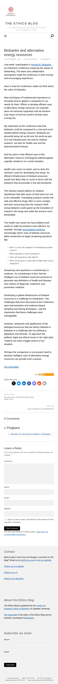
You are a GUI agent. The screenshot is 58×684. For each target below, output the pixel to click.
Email (7, 488)
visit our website (44, 551)
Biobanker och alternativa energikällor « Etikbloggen (32, 424)
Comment (8, 452)
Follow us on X (11, 563)
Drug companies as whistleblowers (41, 397)
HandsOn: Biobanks (41, 64)
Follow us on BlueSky (14, 569)
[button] (14, 383)
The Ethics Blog (21, 23)
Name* (29, 633)
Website (7, 499)
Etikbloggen (28, 608)
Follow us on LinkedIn (14, 557)
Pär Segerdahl (31, 59)
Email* (29, 645)
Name (7, 477)
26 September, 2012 (12, 59)
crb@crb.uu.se (27, 551)
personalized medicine (33, 229)
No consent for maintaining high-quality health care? (16, 397)
